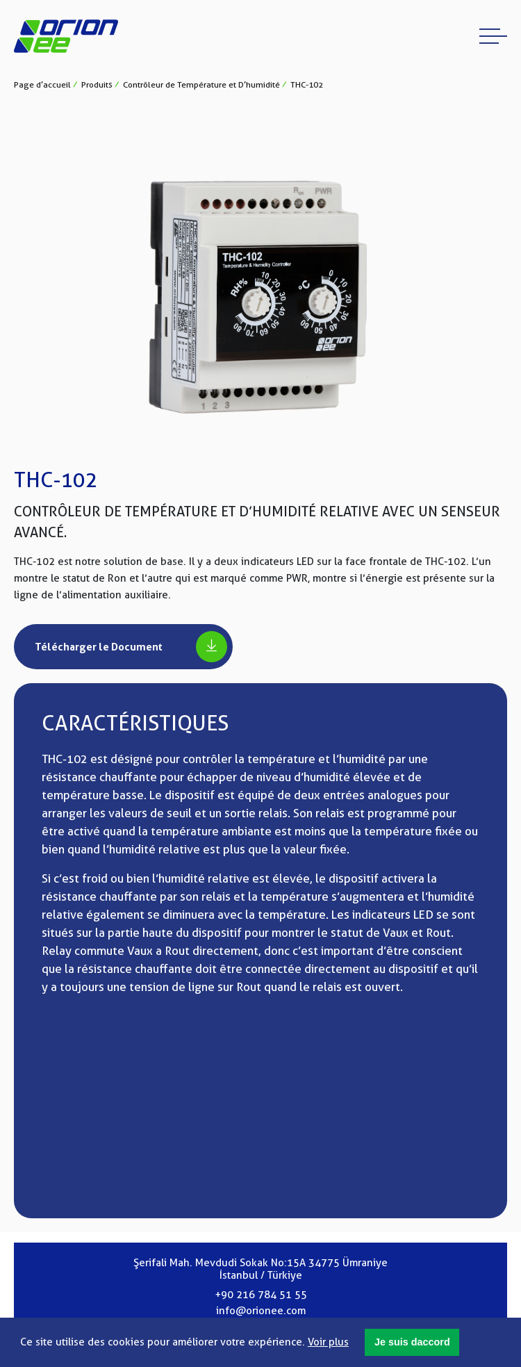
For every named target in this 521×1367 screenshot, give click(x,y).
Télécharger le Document (131, 646)
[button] (412, 1343)
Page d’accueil (42, 85)
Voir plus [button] (328, 1342)
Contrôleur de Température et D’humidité (201, 85)
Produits (97, 85)
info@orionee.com (261, 1310)
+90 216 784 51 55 (261, 1294)
